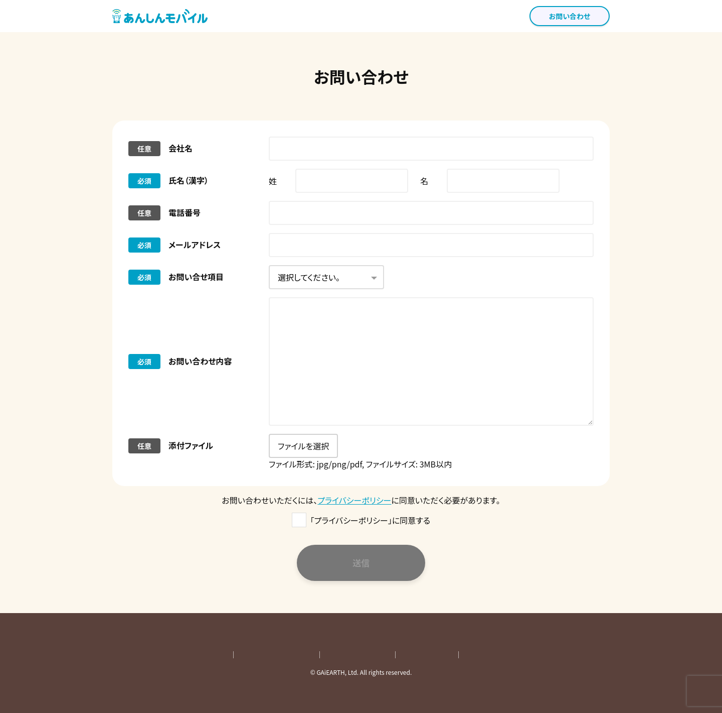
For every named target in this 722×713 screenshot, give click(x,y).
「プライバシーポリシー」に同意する (370, 520)
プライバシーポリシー (354, 500)
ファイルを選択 (303, 446)
